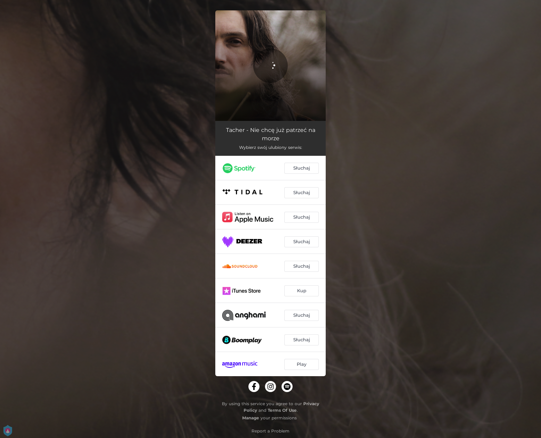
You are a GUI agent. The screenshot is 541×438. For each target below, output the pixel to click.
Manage (250, 417)
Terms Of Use (282, 410)
